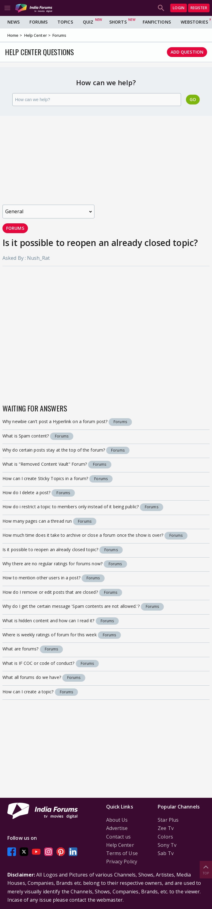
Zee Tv (166, 828)
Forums (38, 22)
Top (206, 869)
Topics (65, 22)
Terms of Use (122, 853)
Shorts (118, 22)
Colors (165, 836)
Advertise (117, 828)
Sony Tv (167, 845)
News (13, 22)
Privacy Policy (121, 861)
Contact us (118, 836)
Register (199, 7)
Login (178, 7)
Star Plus (168, 819)
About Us (117, 819)
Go (193, 99)
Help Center (120, 845)
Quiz (88, 22)
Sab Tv (166, 853)
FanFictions (157, 22)
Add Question (187, 52)
